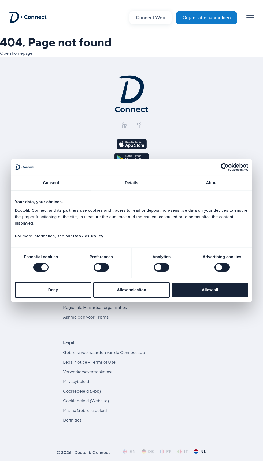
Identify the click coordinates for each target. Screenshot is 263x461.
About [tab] (212, 182)
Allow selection (131, 289)
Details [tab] (131, 182)
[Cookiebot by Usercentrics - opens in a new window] (224, 167)
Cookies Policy (88, 236)
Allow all (210, 289)
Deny (53, 289)
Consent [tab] (51, 182)
